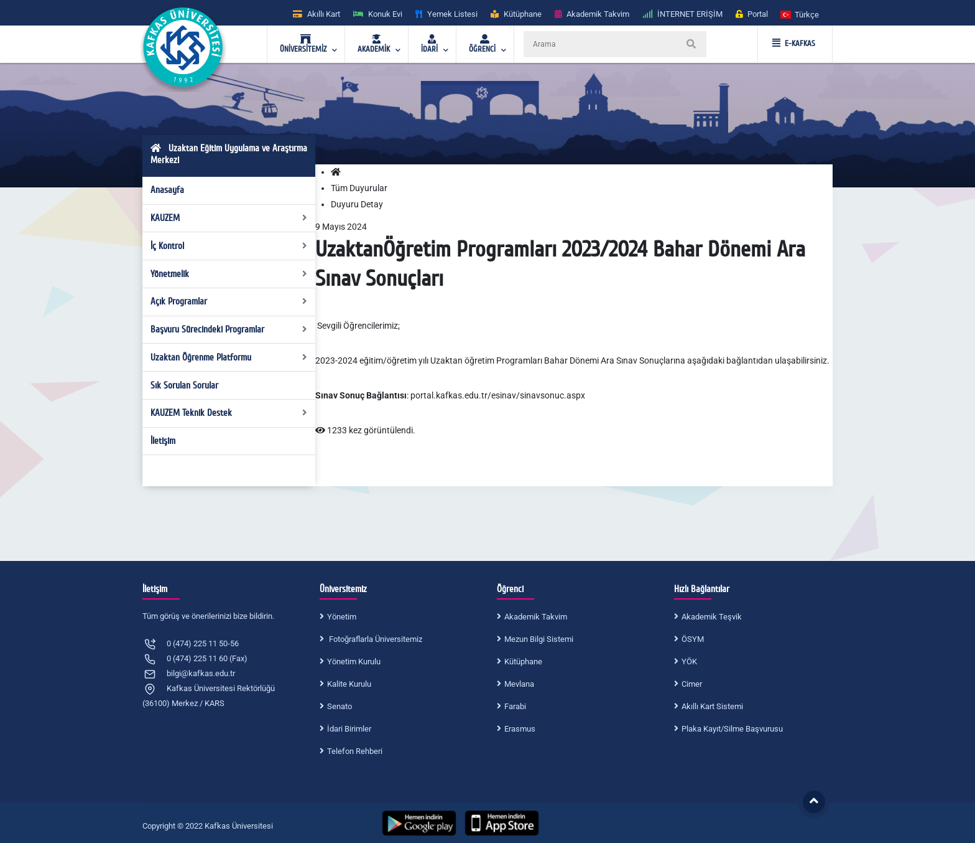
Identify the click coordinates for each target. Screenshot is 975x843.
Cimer (692, 684)
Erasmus (519, 728)
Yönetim (341, 616)
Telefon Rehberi (354, 751)
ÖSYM (693, 639)
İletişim (162, 440)
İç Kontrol (229, 246)
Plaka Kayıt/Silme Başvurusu (732, 728)
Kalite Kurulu (349, 684)
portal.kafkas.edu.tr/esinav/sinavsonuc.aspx (497, 395)
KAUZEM (229, 218)
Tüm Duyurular (359, 188)
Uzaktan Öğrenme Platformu (229, 357)
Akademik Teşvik (712, 616)
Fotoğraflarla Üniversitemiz (374, 639)
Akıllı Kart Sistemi (712, 706)
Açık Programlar (229, 301)
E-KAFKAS (793, 44)
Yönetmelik (229, 274)
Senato (339, 706)
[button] (800, 14)
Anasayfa (167, 189)
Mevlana (519, 684)
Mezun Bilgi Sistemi (538, 639)
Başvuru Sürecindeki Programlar (229, 329)
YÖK (689, 661)
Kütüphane (523, 661)
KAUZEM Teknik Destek (229, 412)
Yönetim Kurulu (354, 661)
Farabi (515, 706)
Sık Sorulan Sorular (184, 385)
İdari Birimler (349, 728)
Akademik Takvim (535, 616)
